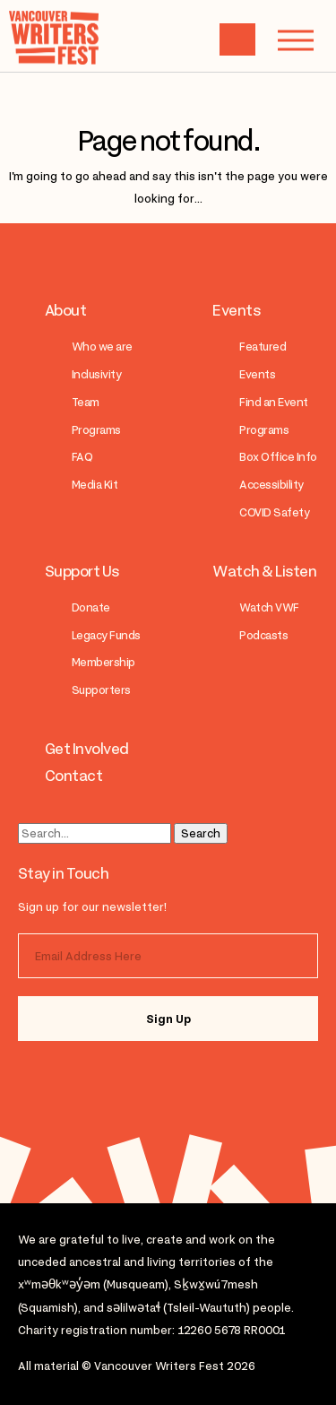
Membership (103, 662)
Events (236, 310)
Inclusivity (96, 374)
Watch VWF (268, 607)
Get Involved (87, 749)
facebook (127, 1079)
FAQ (82, 456)
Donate (91, 607)
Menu (287, 40)
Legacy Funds (106, 635)
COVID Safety (274, 512)
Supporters (101, 690)
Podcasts (263, 635)
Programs (96, 430)
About (65, 310)
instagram (56, 1079)
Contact (73, 775)
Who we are (102, 346)
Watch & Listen (264, 571)
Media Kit (94, 484)
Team (85, 402)
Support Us (82, 571)
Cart (237, 39)
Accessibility (271, 484)
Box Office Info (277, 456)
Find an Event (273, 402)
